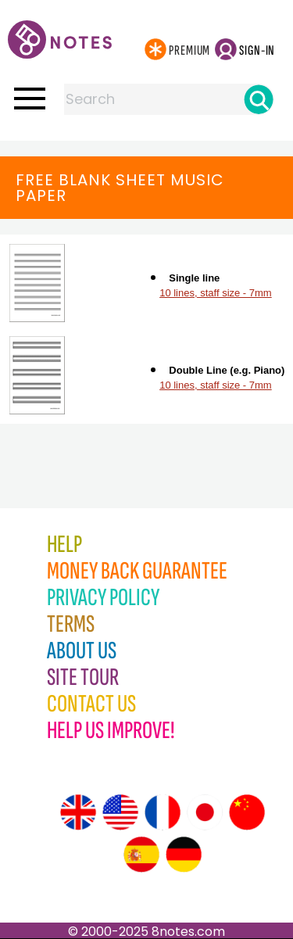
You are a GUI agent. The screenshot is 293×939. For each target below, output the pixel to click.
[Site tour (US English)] (120, 812)
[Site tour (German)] (183, 854)
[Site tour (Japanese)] (204, 812)
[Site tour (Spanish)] (141, 854)
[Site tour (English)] (78, 812)
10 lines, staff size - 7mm (215, 293)
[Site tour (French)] (162, 812)
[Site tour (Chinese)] (246, 812)
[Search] (258, 99)
